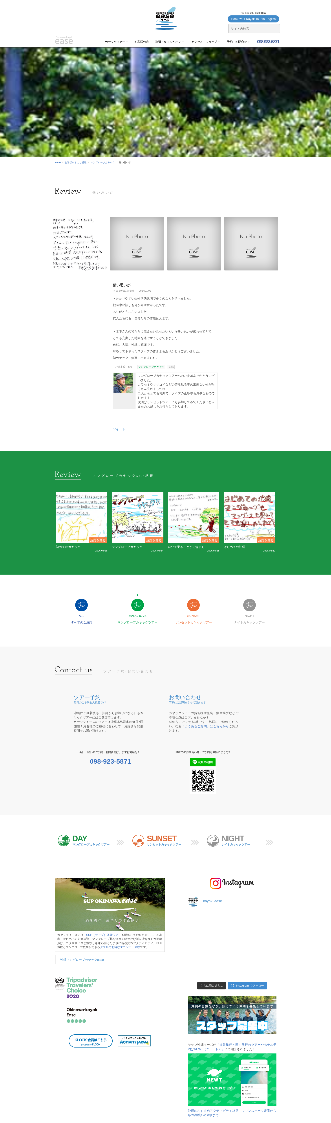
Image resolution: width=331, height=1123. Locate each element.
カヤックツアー (116, 42)
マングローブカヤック (103, 162)
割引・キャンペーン (169, 42)
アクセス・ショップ (205, 42)
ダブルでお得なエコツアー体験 (120, 948)
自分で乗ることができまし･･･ (188, 547)
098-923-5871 (267, 41)
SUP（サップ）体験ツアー (103, 936)
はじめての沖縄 (234, 547)
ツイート (119, 429)
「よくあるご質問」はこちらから (205, 727)
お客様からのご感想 (75, 162)
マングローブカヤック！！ (130, 547)
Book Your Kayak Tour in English (253, 19)
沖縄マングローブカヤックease (82, 961)
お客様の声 (141, 42)
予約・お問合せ (238, 42)
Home (58, 162)
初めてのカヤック (68, 547)
